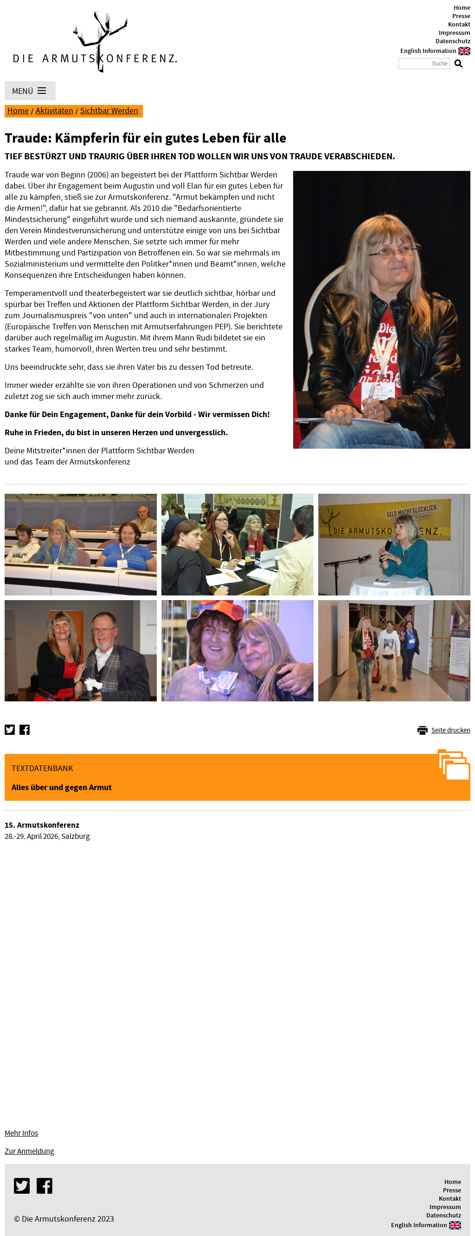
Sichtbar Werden (109, 110)
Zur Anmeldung (29, 1151)
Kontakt (459, 24)
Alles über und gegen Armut (62, 787)
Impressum (454, 33)
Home (462, 8)
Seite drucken (450, 730)
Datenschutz (453, 41)
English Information (428, 51)
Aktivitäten (54, 110)
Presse (461, 16)
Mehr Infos (21, 1133)
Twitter (10, 730)
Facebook (24, 730)
